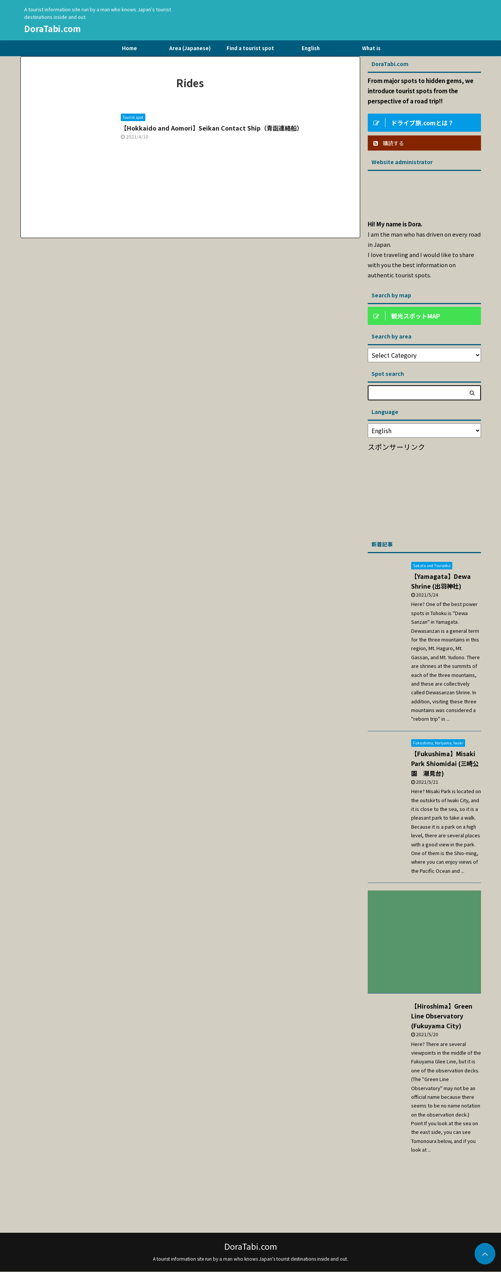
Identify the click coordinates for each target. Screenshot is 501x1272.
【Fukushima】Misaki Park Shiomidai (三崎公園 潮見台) (445, 763)
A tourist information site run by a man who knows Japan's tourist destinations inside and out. (250, 1258)
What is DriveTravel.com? (371, 50)
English (311, 48)
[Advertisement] (424, 493)
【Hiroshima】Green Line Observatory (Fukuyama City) (441, 1015)
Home (129, 48)
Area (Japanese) (190, 48)
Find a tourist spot (250, 48)
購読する (388, 143)
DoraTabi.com (52, 28)
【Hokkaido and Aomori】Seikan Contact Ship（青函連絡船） (212, 127)
